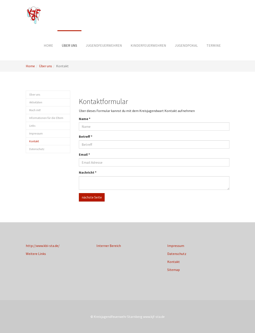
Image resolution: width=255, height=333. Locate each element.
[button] (69, 45)
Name (84, 119)
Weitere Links (36, 253)
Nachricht (87, 172)
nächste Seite (92, 197)
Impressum (175, 245)
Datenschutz (176, 253)
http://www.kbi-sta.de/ (43, 245)
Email (84, 154)
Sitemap (173, 269)
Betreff (85, 136)
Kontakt (173, 261)
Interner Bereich (108, 245)
